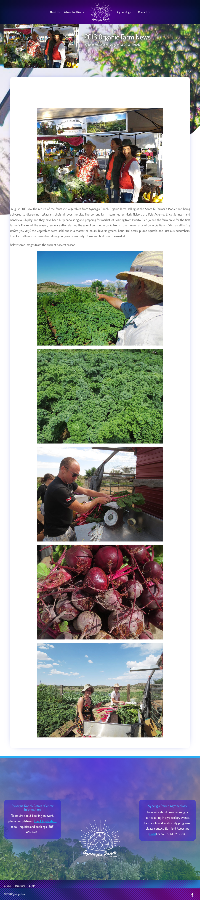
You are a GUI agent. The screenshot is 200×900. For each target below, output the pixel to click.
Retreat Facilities (72, 12)
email (152, 834)
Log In (32, 886)
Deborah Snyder (98, 45)
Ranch (136, 45)
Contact (142, 12)
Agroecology (124, 12)
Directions (20, 886)
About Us (55, 12)
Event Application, (45, 821)
